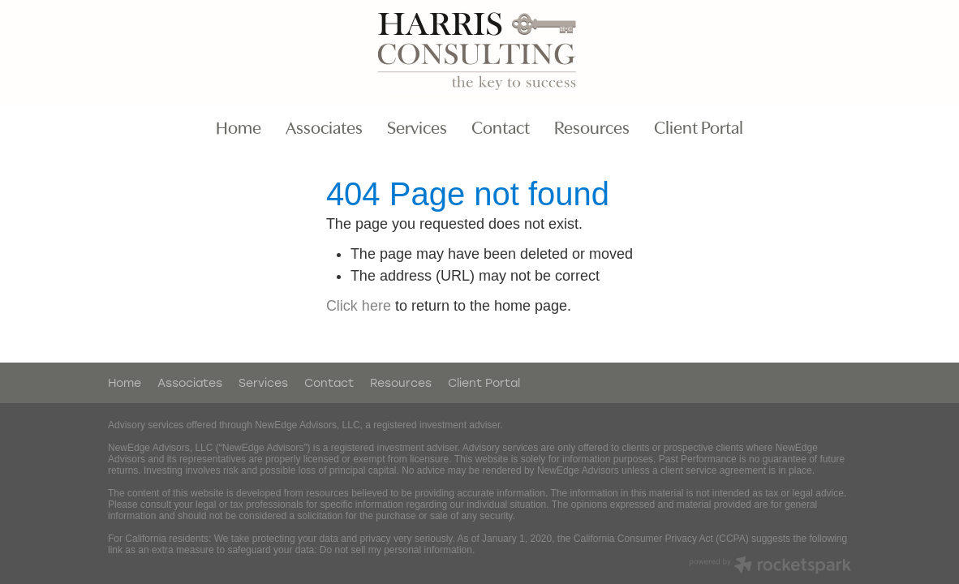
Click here (358, 306)
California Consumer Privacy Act (643, 538)
